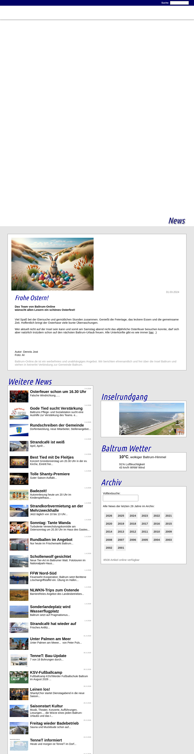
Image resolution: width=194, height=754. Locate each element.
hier (151, 332)
